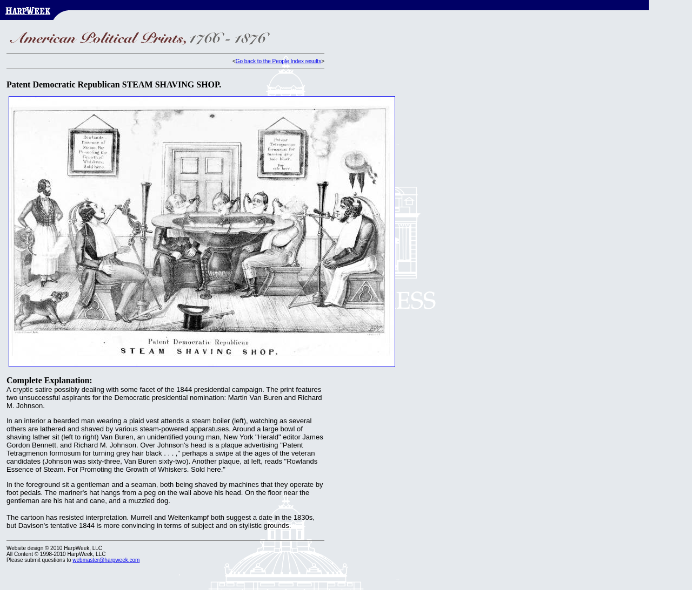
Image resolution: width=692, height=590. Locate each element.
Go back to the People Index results (278, 61)
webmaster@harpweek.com (105, 560)
